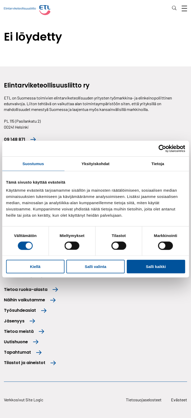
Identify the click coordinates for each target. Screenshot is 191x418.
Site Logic (34, 399)
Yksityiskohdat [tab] (95, 163)
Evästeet (179, 399)
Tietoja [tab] (157, 163)
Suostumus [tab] (33, 163)
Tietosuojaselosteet (144, 399)
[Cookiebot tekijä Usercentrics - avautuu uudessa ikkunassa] (162, 148)
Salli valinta (95, 266)
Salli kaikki (156, 266)
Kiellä (35, 266)
